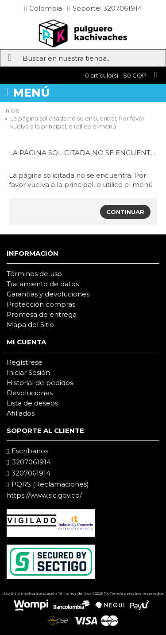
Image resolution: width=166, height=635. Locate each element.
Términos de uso (34, 273)
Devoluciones (30, 393)
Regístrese (24, 362)
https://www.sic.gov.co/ (44, 495)
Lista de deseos (32, 403)
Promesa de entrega (42, 314)
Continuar (125, 211)
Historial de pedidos (40, 382)
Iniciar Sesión (28, 372)
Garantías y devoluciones (48, 294)
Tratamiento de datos (43, 284)
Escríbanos (27, 451)
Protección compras (41, 304)
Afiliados (21, 413)
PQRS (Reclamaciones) (48, 484)
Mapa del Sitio (30, 324)
